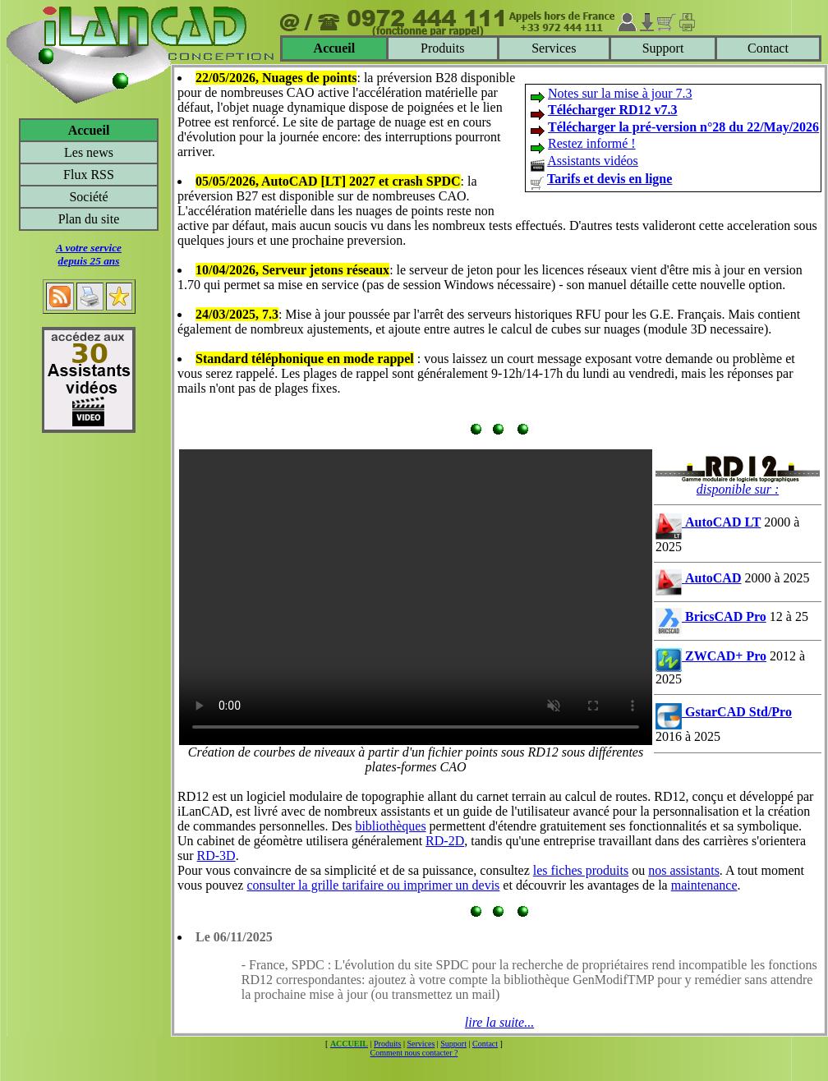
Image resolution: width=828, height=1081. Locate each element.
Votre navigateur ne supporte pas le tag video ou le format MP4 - (415, 597)
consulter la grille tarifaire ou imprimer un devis (372, 885)
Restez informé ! (592, 143)
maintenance (704, 885)
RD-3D (216, 855)
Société (88, 197)
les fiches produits (580, 870)
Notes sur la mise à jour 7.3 (620, 93)
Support (663, 48)
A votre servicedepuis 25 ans (89, 254)
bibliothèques (390, 826)
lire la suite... (499, 1022)
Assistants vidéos (592, 161)
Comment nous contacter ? (414, 1052)
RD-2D (445, 841)
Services (553, 48)
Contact (768, 48)
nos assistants (684, 870)
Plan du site (89, 219)
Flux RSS (88, 175)
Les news (88, 152)
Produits (442, 48)
